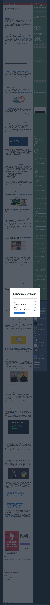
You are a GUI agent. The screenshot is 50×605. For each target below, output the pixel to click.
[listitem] (25, 299)
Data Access (24, 315)
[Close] (38, 289)
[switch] (35, 301)
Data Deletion (20, 315)
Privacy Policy (29, 315)
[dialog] (25, 302)
